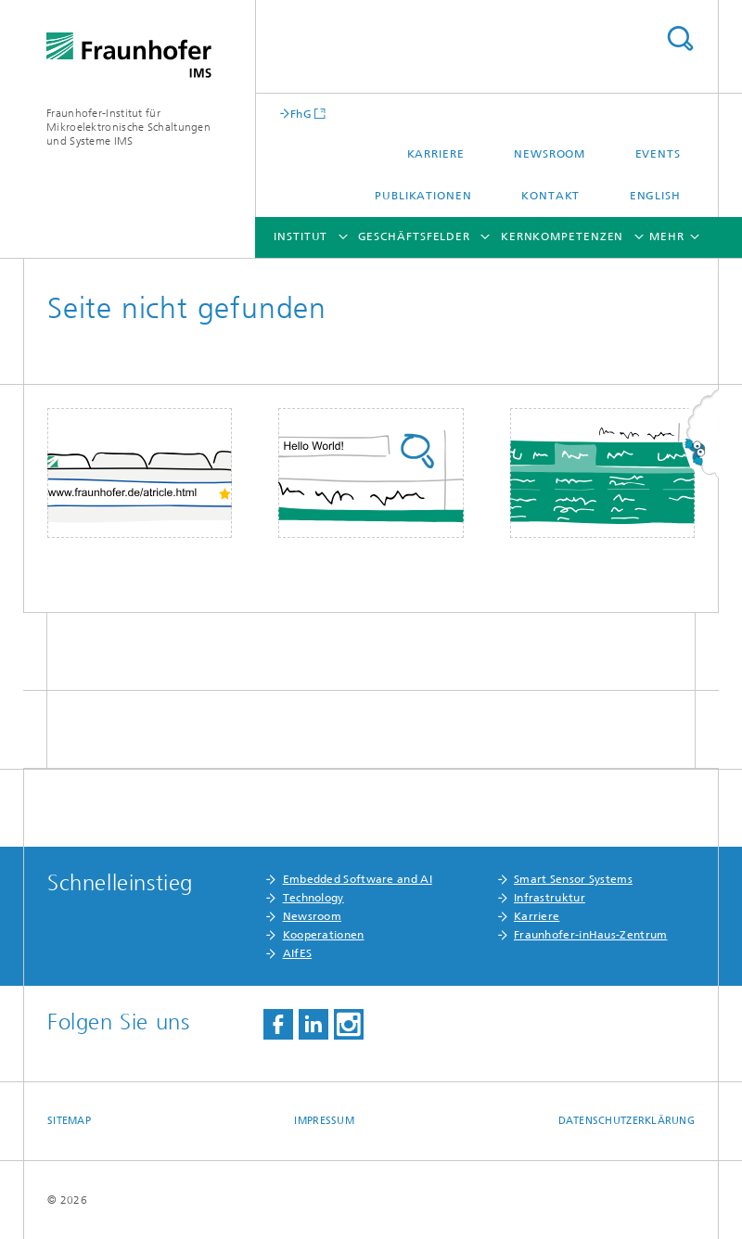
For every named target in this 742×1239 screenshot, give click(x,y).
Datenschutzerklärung (627, 1121)
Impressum (323, 1121)
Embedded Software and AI (357, 879)
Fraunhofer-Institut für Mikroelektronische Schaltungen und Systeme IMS (128, 127)
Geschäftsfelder (414, 236)
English (655, 195)
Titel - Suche (680, 38)
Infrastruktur (549, 897)
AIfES (298, 953)
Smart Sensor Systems (573, 879)
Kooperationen (324, 934)
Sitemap (69, 1121)
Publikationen (423, 195)
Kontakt (550, 195)
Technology (313, 897)
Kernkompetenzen (562, 236)
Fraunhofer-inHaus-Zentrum (591, 934)
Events (658, 153)
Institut (300, 236)
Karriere (436, 153)
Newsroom (549, 153)
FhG (301, 114)
